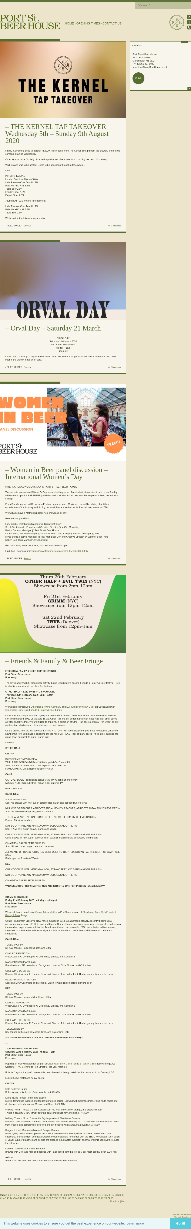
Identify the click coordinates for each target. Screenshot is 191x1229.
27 (80, 1195)
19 (54, 1195)
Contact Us (112, 23)
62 (69, 1198)
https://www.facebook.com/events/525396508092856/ (60, 551)
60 (63, 1198)
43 (8, 1198)
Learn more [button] (135, 1223)
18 (51, 1195)
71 (99, 1198)
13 (35, 1195)
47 (21, 1198)
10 (25, 1195)
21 (61, 1195)
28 (84, 1195)
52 (37, 1198)
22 (64, 1195)
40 (122, 1195)
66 (82, 1198)
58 (56, 1198)
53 (40, 1198)
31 (93, 1195)
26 (77, 1195)
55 (47, 1198)
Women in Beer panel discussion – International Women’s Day (56, 473)
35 (106, 1195)
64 (76, 1198)
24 (70, 1195)
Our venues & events (182, 1214)
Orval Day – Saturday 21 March (56, 328)
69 (92, 1198)
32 (97, 1195)
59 (60, 1198)
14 (38, 1195)
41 (1, 1198)
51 (34, 1198)
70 (95, 1198)
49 (27, 1198)
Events (27, 225)
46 (17, 1198)
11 (28, 1195)
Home (69, 23)
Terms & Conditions (182, 1217)
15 (41, 1195)
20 (57, 1195)
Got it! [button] (180, 1223)
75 (112, 1198)
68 (89, 1198)
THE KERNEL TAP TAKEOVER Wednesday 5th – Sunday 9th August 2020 (57, 134)
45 (14, 1198)
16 (44, 1195)
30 (90, 1195)
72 (102, 1198)
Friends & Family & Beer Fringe (57, 661)
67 (86, 1198)
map (138, 78)
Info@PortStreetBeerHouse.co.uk (150, 67)
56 (50, 1198)
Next (123, 1201)
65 (79, 1198)
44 (11, 1198)
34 (103, 1195)
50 (30, 1198)
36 (109, 1195)
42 (4, 1198)
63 (73, 1198)
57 (53, 1198)
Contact (137, 45)
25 (74, 1195)
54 (43, 1198)
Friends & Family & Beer (41, 710)
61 (66, 1198)
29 (87, 1195)
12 (31, 1195)
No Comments (114, 225)
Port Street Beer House (176, 22)
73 (105, 1198)
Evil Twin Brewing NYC (78, 706)
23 (67, 1195)
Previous (115, 1201)
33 (100, 1195)
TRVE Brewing (22, 1067)
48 (24, 1198)
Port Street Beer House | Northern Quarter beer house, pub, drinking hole (30, 22)
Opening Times (88, 23)
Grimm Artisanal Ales (46, 912)
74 (108, 1198)
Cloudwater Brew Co (16, 710)
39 (119, 1195)
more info (189, 88)
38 (116, 1195)
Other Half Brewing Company (46, 706)
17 (48, 1195)
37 (113, 1195)
